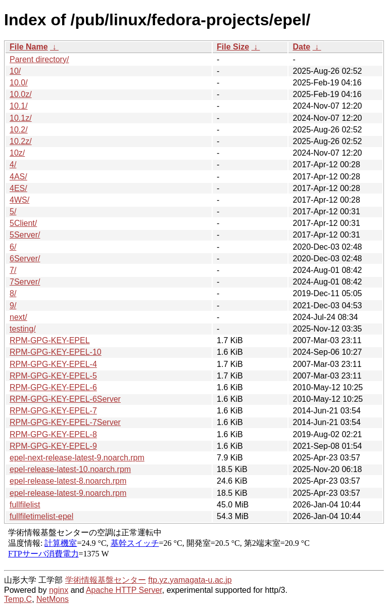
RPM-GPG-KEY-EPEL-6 (53, 387)
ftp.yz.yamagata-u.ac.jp (189, 580)
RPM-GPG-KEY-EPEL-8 (53, 434)
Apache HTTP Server (124, 590)
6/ (13, 247)
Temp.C (18, 599)
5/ (13, 211)
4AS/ (18, 176)
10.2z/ (21, 141)
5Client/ (23, 223)
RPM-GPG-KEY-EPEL (50, 340)
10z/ (17, 153)
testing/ (23, 328)
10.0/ (19, 82)
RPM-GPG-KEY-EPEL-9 (53, 446)
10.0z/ (21, 94)
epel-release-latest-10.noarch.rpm (70, 469)
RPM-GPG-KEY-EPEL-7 (53, 410)
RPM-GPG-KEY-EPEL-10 (56, 352)
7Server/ (25, 281)
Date (301, 46)
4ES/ (18, 188)
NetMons (52, 599)
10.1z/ (21, 118)
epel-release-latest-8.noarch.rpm (68, 481)
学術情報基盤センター (105, 580)
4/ (13, 164)
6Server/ (25, 258)
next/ (18, 317)
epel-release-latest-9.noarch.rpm (68, 493)
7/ (13, 270)
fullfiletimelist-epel (41, 516)
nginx (58, 590)
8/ (13, 293)
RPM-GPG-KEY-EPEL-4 (53, 364)
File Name (29, 46)
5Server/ (25, 234)
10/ (15, 71)
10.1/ (19, 106)
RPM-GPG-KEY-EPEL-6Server (65, 399)
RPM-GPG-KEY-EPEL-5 (53, 375)
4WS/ (19, 200)
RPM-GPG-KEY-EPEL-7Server (65, 422)
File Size (233, 46)
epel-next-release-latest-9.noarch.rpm (77, 457)
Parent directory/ (39, 59)
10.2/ (19, 129)
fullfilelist (25, 504)
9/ (13, 305)
